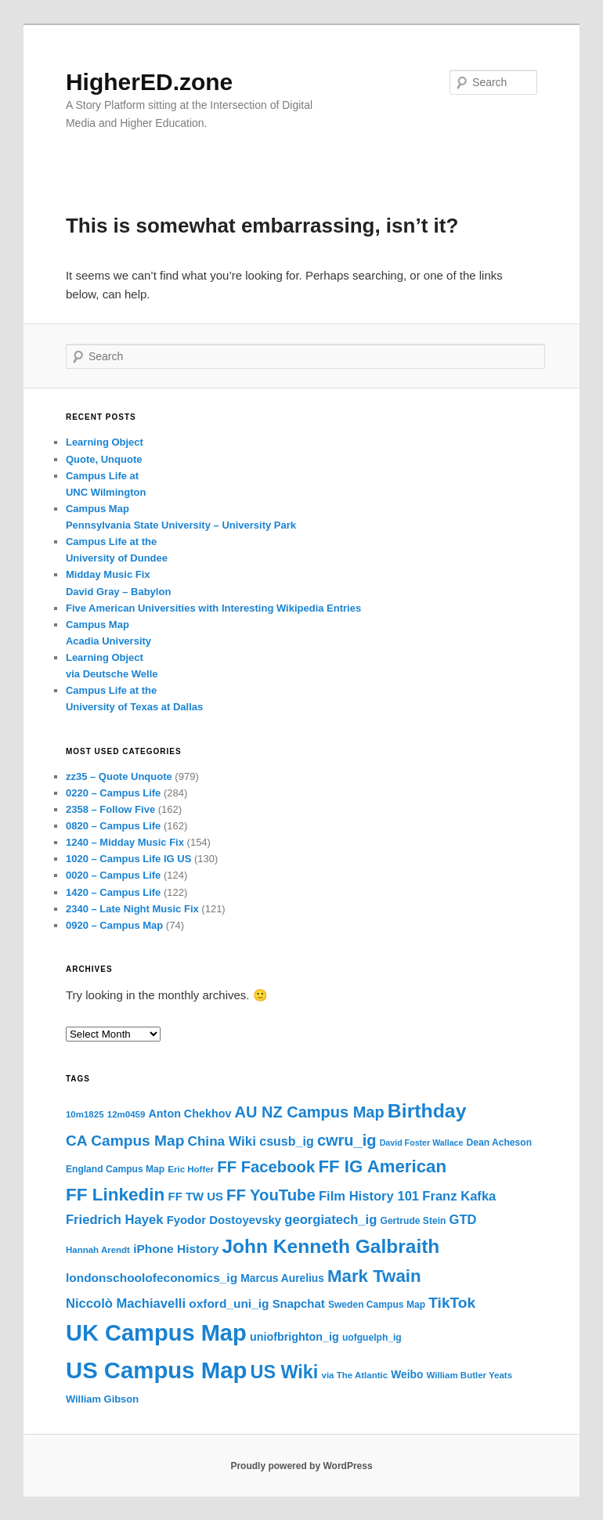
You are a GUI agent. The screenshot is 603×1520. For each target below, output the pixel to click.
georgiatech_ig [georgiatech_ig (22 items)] (330, 1219)
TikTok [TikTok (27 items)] (451, 1302)
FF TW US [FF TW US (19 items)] (195, 1196)
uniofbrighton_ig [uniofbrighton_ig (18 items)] (294, 1336)
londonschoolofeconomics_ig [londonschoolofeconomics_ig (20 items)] (151, 1277)
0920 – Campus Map (114, 925)
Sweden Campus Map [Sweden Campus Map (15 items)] (376, 1304)
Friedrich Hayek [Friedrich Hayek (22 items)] (115, 1219)
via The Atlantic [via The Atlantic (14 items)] (355, 1375)
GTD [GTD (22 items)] (463, 1219)
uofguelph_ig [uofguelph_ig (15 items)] (372, 1337)
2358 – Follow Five (110, 809)
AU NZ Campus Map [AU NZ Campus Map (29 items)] (310, 1112)
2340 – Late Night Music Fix (132, 909)
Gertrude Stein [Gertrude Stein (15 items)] (413, 1220)
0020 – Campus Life (113, 875)
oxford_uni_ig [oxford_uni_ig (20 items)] (229, 1303)
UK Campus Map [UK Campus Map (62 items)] (156, 1332)
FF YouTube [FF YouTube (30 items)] (271, 1195)
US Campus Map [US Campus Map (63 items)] (156, 1370)
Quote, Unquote (104, 459)
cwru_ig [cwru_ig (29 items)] (347, 1140)
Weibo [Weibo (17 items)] (407, 1375)
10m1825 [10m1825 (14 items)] (85, 1114)
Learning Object (104, 442)
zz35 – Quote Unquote (119, 776)
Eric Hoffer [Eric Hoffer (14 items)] (191, 1169)
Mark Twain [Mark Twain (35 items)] (374, 1276)
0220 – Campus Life (113, 793)
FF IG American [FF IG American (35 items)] (382, 1166)
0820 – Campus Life (113, 826)
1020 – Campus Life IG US (128, 859)
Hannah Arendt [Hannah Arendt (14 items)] (98, 1250)
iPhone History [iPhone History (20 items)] (175, 1248)
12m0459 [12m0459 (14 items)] (126, 1114)
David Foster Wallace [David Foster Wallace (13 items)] (422, 1142)
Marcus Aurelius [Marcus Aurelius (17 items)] (282, 1278)
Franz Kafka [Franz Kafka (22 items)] (459, 1196)
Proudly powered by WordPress (301, 1465)
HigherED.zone (149, 82)
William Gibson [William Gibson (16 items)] (102, 1399)
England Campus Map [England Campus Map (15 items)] (115, 1169)
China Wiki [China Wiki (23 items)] (222, 1141)
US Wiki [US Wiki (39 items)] (285, 1372)
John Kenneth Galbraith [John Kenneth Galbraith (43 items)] (330, 1246)
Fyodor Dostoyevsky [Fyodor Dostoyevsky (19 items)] (224, 1220)
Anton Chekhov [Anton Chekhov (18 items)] (190, 1113)
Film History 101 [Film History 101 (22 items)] (369, 1196)
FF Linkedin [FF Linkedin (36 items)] (115, 1194)
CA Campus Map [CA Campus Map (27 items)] (125, 1140)
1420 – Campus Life (113, 892)
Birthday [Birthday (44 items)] (427, 1110)
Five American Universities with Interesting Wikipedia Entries (213, 608)
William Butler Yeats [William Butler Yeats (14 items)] (469, 1375)
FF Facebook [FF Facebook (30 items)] (266, 1166)
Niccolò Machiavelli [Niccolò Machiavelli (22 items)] (126, 1303)
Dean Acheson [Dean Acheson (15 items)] (499, 1142)
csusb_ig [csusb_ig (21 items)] (286, 1141)
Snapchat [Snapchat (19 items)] (299, 1304)
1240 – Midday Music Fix (125, 842)
